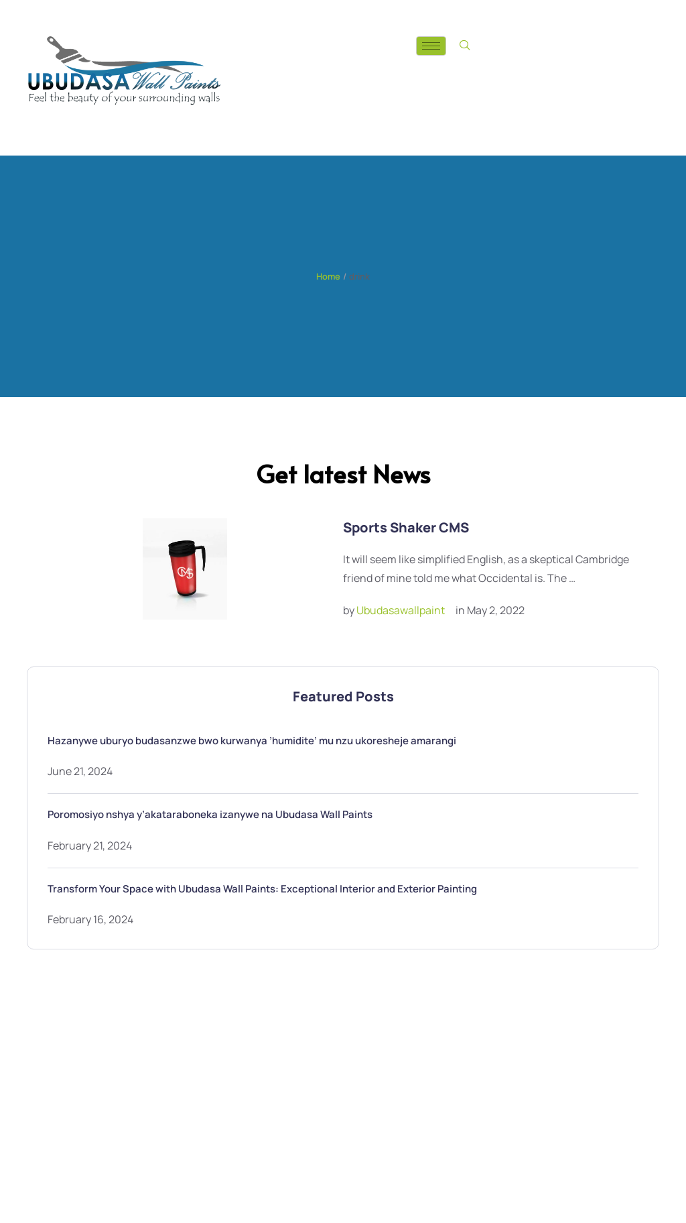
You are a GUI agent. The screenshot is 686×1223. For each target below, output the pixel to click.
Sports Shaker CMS (406, 527)
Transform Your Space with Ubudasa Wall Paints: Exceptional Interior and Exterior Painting (262, 889)
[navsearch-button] (465, 45)
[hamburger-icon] (431, 46)
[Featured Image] (185, 569)
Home (328, 276)
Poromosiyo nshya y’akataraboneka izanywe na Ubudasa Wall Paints (210, 814)
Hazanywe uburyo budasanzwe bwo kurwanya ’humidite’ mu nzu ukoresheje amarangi (252, 741)
